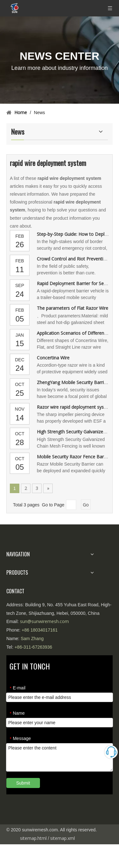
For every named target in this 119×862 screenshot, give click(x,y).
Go (86, 505)
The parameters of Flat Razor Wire (72, 308)
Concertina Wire (53, 358)
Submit (23, 783)
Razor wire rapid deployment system (74, 407)
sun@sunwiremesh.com (44, 621)
